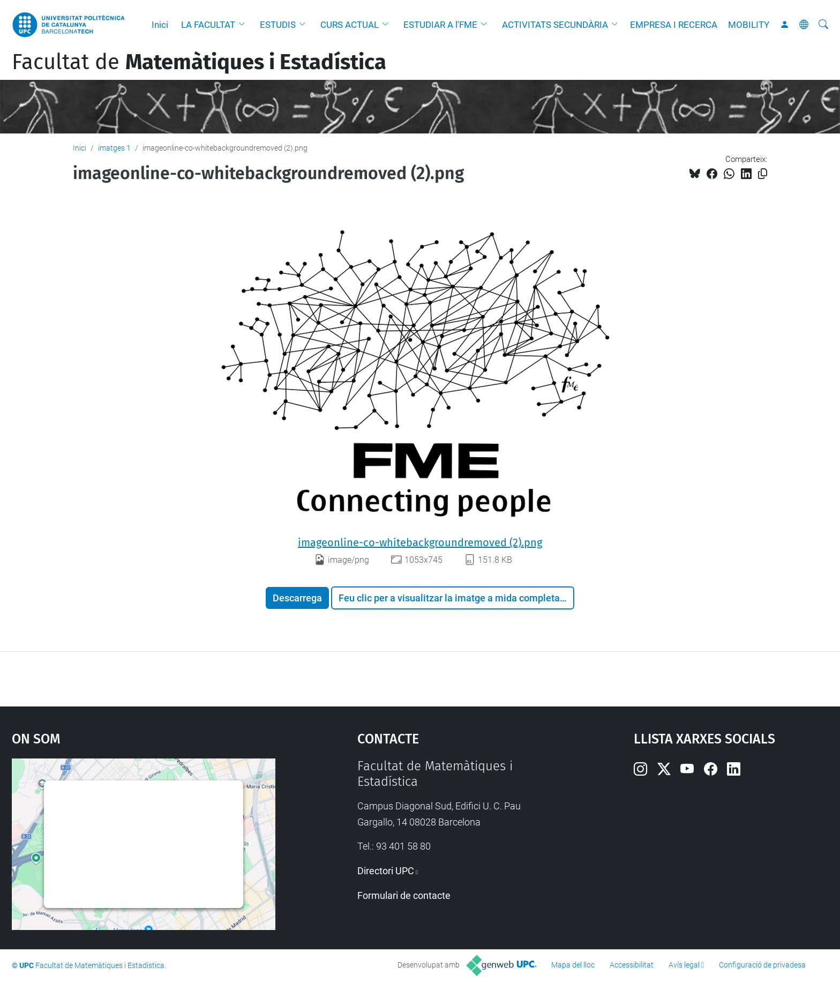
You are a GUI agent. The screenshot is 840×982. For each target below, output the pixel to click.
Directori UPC (385, 870)
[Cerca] (823, 25)
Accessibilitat (632, 965)
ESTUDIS (278, 24)
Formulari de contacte (404, 895)
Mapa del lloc (573, 965)
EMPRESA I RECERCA (673, 24)
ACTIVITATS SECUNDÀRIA (555, 24)
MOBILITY (748, 24)
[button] (244, 24)
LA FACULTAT (208, 24)
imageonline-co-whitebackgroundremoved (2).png (420, 542)
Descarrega (297, 598)
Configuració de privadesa (762, 965)
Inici (160, 24)
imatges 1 (114, 148)
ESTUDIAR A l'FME (440, 24)
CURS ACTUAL (349, 24)
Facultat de (199, 62)
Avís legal (684, 965)
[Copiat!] (762, 174)
